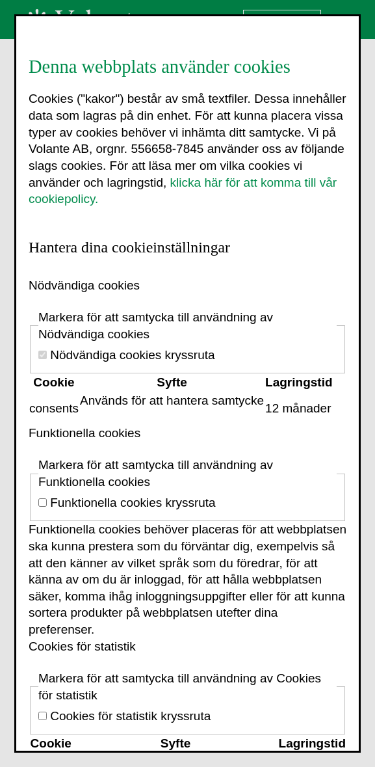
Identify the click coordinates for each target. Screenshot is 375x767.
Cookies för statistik (82, 646)
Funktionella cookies (84, 433)
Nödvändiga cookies (84, 285)
